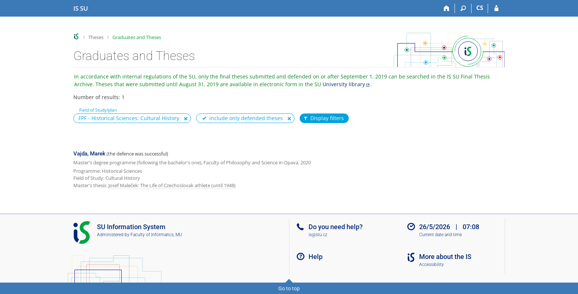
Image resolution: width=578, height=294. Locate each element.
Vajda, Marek (89, 153)
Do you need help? (336, 227)
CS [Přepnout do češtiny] (479, 8)
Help (316, 256)
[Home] (446, 8)
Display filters (323, 118)
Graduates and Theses (136, 37)
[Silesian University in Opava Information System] (80, 8)
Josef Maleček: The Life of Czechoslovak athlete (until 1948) (172, 185)
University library (344, 84)
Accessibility (431, 264)
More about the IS (445, 256)
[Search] (463, 8)
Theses (96, 37)
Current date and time (440, 234)
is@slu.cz (318, 234)
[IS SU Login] (496, 8)
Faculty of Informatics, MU (156, 234)
